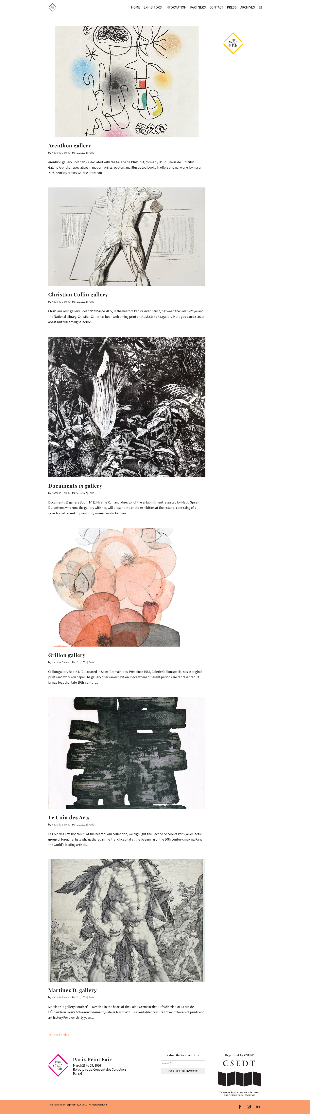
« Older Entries (58, 1035)
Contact (216, 8)
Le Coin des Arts (69, 817)
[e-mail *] (183, 1063)
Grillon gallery (67, 655)
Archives (247, 8)
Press (232, 8)
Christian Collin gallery (78, 294)
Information (175, 8)
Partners (198, 8)
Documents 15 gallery (75, 485)
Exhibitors (153, 8)
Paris (91, 152)
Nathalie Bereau (61, 152)
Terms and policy (56, 1104)
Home (135, 8)
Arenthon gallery (69, 145)
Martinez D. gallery (72, 990)
